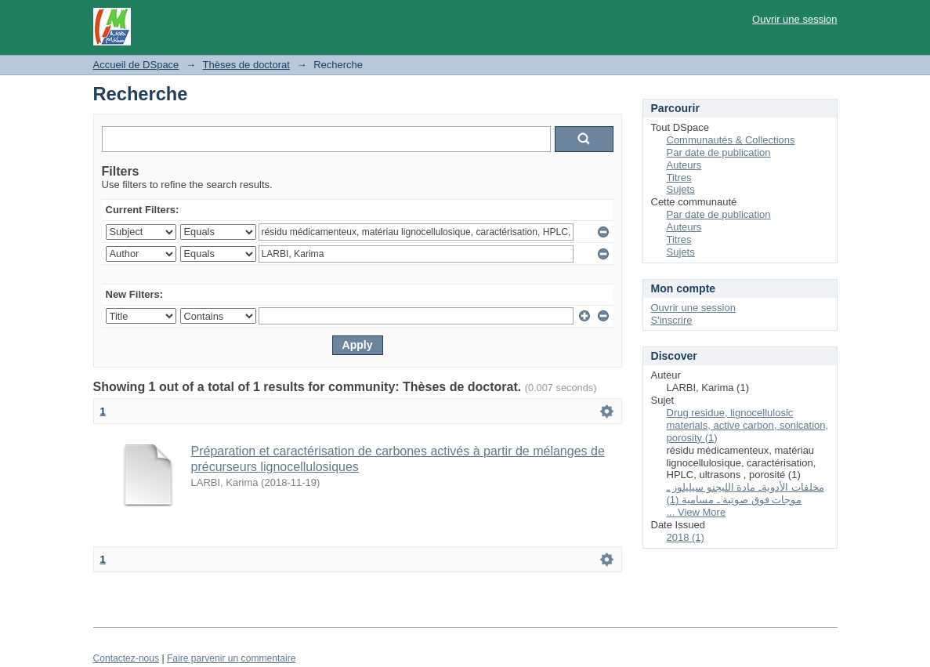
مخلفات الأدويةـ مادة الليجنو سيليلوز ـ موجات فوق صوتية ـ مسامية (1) (745, 493)
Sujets (681, 189)
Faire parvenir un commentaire (231, 658)
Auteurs (684, 165)
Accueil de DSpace (136, 65)
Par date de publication (719, 152)
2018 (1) (685, 537)
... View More (696, 512)
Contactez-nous (126, 658)
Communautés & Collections (731, 140)
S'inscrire (672, 320)
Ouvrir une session (794, 19)
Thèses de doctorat (246, 65)
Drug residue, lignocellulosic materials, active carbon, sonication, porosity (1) (748, 425)
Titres (679, 177)
